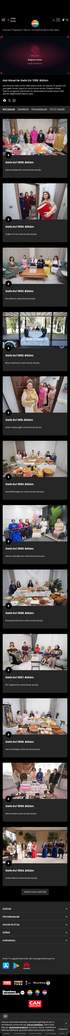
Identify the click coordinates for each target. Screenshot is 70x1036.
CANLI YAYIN (11, 20)
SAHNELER (23, 109)
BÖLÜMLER (9, 109)
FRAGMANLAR (39, 109)
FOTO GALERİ (57, 109)
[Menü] (3, 20)
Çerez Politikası (35, 1024)
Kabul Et (63, 1029)
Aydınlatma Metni (18, 1027)
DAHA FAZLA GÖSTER (35, 891)
